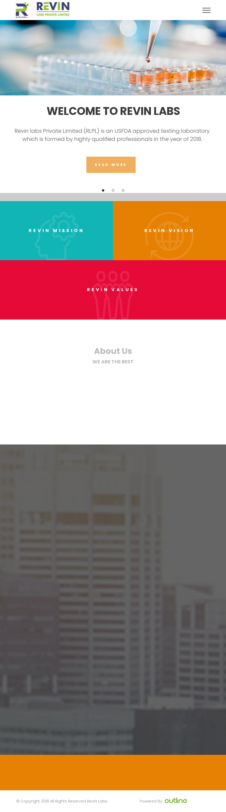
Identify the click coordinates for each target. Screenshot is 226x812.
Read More (109, 164)
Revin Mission (56, 230)
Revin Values (113, 289)
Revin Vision (169, 230)
